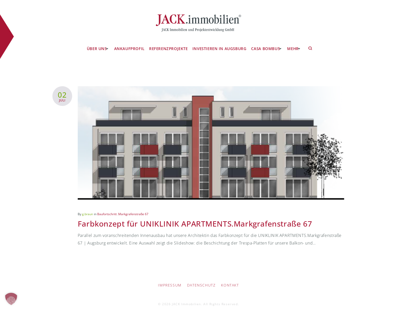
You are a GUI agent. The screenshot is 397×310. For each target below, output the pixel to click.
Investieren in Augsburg (218, 44)
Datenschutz (201, 281)
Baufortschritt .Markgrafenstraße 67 (122, 210)
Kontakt (230, 281)
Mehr (291, 44)
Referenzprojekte (168, 44)
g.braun (87, 210)
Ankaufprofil (130, 44)
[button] (11, 299)
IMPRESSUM (169, 281)
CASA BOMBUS (262, 44)
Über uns (97, 44)
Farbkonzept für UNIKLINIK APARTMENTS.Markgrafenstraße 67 (202, 219)
